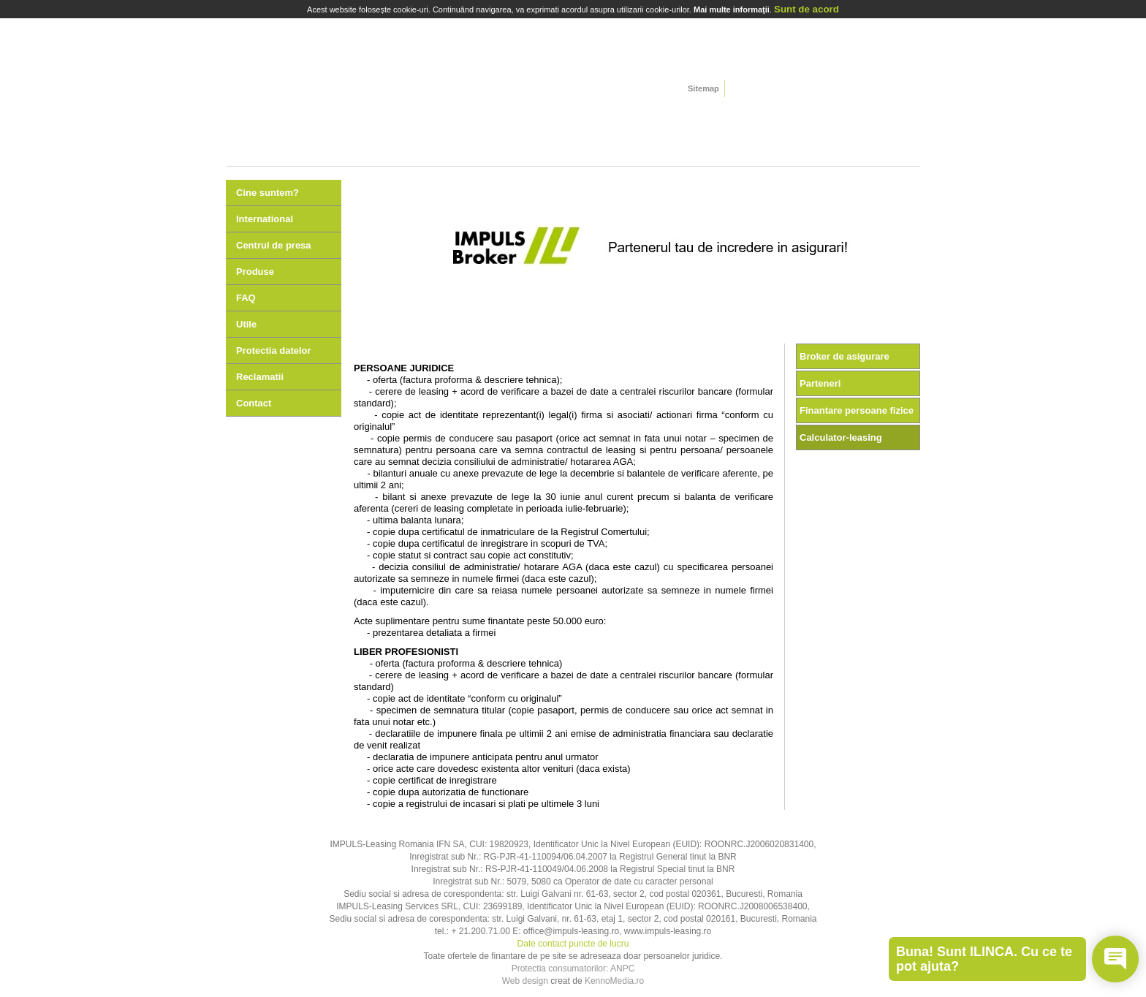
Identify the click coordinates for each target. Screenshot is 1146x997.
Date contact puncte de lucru (573, 944)
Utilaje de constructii (515, 123)
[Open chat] (1115, 959)
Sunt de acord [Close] (806, 9)
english (756, 90)
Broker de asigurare (844, 356)
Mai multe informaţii (732, 9)
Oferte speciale (862, 123)
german (774, 90)
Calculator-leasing (841, 437)
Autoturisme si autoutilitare (284, 123)
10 (732, 329)
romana (738, 90)
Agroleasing (746, 123)
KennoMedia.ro (614, 981)
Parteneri (820, 383)
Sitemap (703, 88)
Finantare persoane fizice (857, 410)
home (321, 55)
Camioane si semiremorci (400, 123)
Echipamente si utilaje (630, 123)
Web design (525, 981)
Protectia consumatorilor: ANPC (573, 968)
